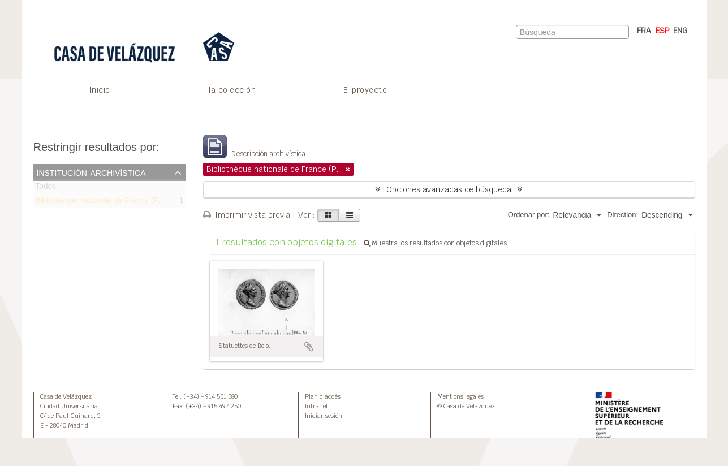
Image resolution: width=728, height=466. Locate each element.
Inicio (99, 90)
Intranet (316, 406)
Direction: (622, 214)
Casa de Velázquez (66, 396)
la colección (232, 90)
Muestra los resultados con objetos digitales (435, 243)
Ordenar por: (529, 214)
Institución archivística (91, 172)
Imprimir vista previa (246, 215)
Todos (46, 188)
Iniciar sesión (323, 416)
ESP (663, 30)
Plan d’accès (323, 396)
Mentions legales (460, 396)
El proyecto (365, 90)
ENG (680, 30)
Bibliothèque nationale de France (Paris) (105, 202)
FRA (644, 30)
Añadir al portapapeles (309, 346)
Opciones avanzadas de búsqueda (448, 189)
